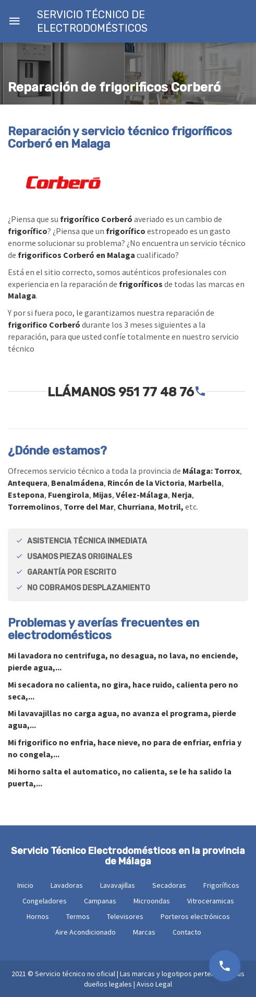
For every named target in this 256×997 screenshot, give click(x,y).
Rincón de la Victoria (146, 482)
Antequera (27, 482)
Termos (78, 916)
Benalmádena (77, 482)
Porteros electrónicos (195, 916)
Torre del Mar (89, 506)
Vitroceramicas (210, 900)
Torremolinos (34, 506)
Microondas (151, 900)
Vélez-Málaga (142, 494)
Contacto (187, 932)
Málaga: (198, 470)
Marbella (205, 482)
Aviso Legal (154, 984)
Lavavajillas (117, 885)
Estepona (26, 494)
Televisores (125, 916)
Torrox (227, 470)
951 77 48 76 (156, 392)
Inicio (25, 885)
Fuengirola (68, 494)
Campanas (100, 900)
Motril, (171, 506)
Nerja (182, 494)
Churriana (135, 506)
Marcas (144, 932)
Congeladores (44, 900)
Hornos (38, 916)
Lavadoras (67, 885)
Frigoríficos (221, 885)
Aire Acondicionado (85, 932)
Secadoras (169, 885)
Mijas (102, 494)
